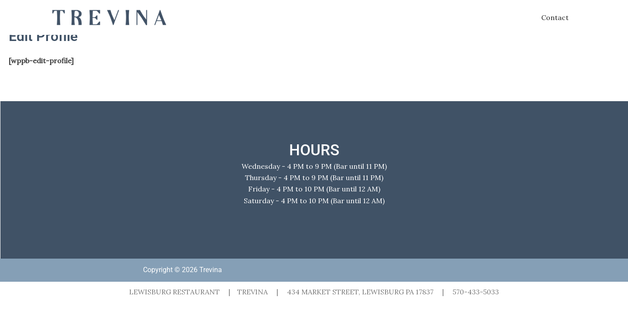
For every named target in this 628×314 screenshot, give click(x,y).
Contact (555, 17)
